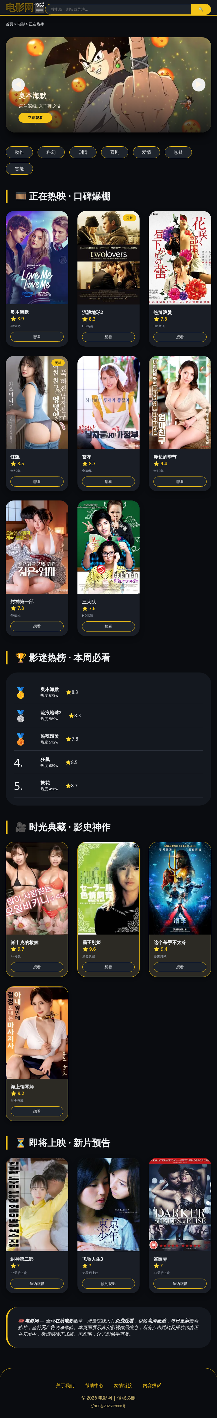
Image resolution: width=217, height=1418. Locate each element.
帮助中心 (94, 1385)
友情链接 (123, 1385)
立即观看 (35, 117)
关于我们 (65, 1385)
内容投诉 (152, 1385)
